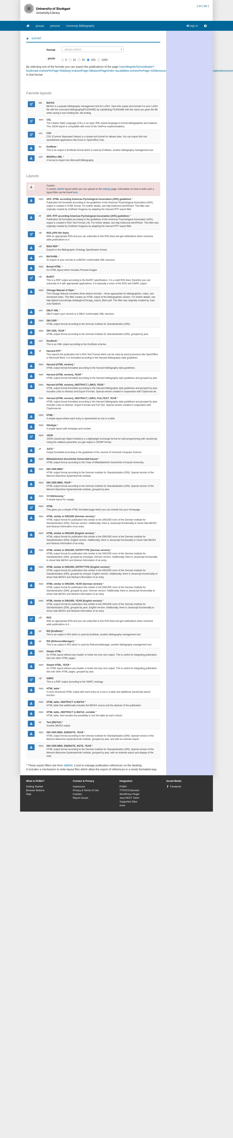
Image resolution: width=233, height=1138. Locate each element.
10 (72, 59)
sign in (192, 25)
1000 (102, 59)
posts (51, 58)
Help (28, 794)
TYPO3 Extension (129, 790)
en (200, 6)
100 (91, 59)
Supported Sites (128, 801)
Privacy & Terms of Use (86, 790)
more (122, 805)
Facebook (175, 786)
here (75, 192)
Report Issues (80, 798)
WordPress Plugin (129, 794)
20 (81, 59)
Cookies (77, 794)
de (205, 6)
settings (107, 189)
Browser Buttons (35, 790)
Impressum (79, 786)
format (51, 49)
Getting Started (34, 786)
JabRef (60, 189)
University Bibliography (80, 25)
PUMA (123, 786)
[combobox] (92, 49)
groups (40, 25)
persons (55, 25)
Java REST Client (129, 798)
